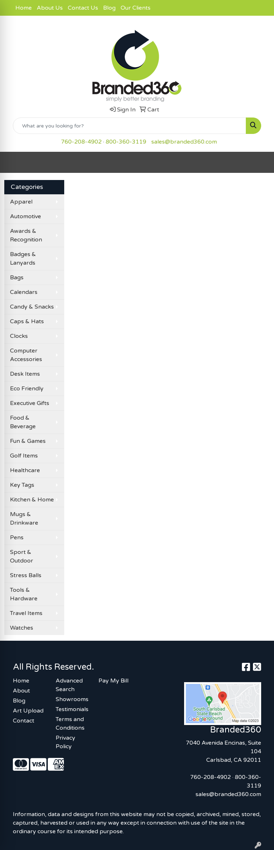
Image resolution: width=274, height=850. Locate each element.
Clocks (19, 336)
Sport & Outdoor (21, 556)
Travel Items (26, 613)
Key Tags (22, 485)
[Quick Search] (129, 126)
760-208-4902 (81, 141)
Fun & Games (28, 441)
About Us (50, 7)
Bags (17, 277)
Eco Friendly (27, 388)
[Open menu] (260, 162)
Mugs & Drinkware (24, 518)
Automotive (25, 216)
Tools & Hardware (23, 594)
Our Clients (136, 7)
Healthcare (25, 470)
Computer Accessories (26, 355)
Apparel (21, 201)
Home (23, 7)
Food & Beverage (23, 422)
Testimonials (72, 709)
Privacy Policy (65, 742)
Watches (21, 627)
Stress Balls (25, 575)
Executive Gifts (29, 403)
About (21, 690)
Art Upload (28, 710)
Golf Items (24, 455)
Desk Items (25, 374)
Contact (23, 720)
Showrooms (72, 699)
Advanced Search (69, 685)
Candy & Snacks (32, 306)
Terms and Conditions (70, 723)
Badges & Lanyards (23, 258)
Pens (17, 537)
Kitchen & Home (32, 499)
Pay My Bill (113, 680)
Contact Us (83, 7)
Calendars (23, 292)
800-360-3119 (126, 141)
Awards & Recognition (26, 235)
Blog (109, 7)
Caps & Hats (27, 321)
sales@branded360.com (184, 141)
